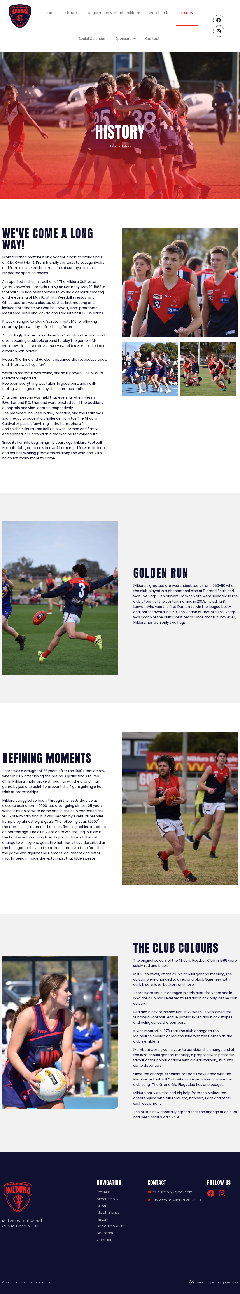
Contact (152, 38)
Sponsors (125, 39)
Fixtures (72, 12)
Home (50, 12)
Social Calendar (92, 38)
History (187, 12)
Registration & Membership (114, 13)
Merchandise (160, 12)
